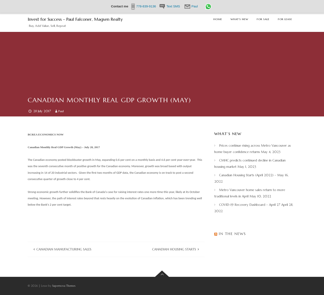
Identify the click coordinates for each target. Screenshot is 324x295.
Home (217, 19)
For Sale (263, 19)
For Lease (285, 19)
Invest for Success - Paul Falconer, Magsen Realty (75, 19)
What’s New (239, 19)
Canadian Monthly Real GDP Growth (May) (109, 100)
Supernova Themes (64, 286)
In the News (232, 233)
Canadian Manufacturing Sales (63, 249)
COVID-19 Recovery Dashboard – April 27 (249, 205)
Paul (61, 111)
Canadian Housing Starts (174, 249)
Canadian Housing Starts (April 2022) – (247, 175)
